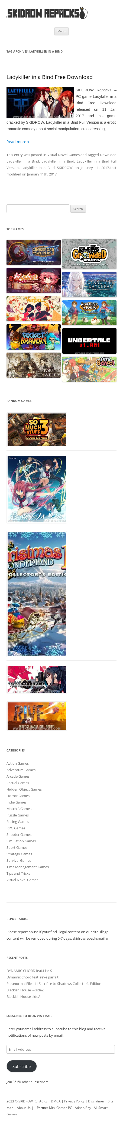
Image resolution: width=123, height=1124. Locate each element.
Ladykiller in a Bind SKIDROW (46, 167)
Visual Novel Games (63, 154)
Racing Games (18, 821)
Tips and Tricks (18, 873)
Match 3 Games (19, 808)
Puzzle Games (18, 815)
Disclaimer (96, 1101)
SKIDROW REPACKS (32, 1101)
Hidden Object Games (24, 789)
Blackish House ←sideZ (25, 990)
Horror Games (18, 795)
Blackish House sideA (23, 996)
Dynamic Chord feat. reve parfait (33, 977)
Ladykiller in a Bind (57, 161)
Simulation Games (21, 841)
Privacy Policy (74, 1101)
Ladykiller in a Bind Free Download (50, 77)
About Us (24, 1107)
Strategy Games (19, 853)
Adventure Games (21, 769)
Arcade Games (18, 776)
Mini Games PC (60, 1107)
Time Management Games (28, 866)
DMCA (56, 1101)
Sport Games (17, 847)
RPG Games (16, 828)
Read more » (18, 141)
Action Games (18, 763)
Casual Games (18, 782)
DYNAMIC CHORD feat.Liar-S (29, 970)
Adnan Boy (83, 1107)
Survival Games (19, 860)
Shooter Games (19, 834)
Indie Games (17, 802)
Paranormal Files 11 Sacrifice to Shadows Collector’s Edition (54, 983)
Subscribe (21, 1066)
